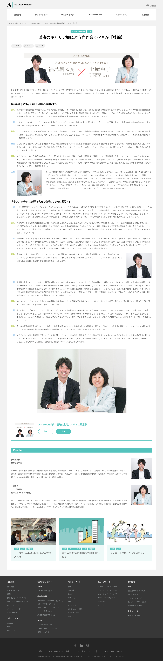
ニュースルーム (104, 582)
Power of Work (35, 23)
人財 (69, 601)
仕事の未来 (72, 590)
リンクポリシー (119, 656)
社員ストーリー (134, 615)
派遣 (41, 651)
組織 (69, 587)
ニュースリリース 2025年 (107, 590)
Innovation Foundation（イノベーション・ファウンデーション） (50, 602)
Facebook (75, 645)
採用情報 (131, 582)
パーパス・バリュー (14, 605)
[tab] (17, 14)
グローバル (72, 598)
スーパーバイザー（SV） (137, 602)
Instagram (88, 645)
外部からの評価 (43, 632)
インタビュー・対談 (75, 609)
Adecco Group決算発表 (106, 598)
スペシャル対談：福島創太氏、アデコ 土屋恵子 (61, 23)
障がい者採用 (133, 594)
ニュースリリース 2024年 (107, 594)
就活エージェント (88, 651)
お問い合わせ (12, 613)
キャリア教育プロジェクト (47, 611)
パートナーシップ (14, 609)
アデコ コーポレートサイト (16, 23)
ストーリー (102, 605)
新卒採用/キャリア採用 (136, 591)
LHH (9, 627)
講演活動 (101, 601)
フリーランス (103, 651)
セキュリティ (106, 656)
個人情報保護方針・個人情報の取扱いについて (69, 656)
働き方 (70, 594)
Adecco (10, 623)
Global (153, 6)
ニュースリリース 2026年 (107, 587)
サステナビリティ (44, 582)
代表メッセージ (13, 590)
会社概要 (10, 587)
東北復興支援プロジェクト (47, 615)
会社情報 (10, 582)
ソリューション (13, 618)
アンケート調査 (73, 613)
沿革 (9, 594)
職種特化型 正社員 (135, 606)
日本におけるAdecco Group (17, 601)
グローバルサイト (117, 651)
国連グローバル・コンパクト (48, 607)
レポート (71, 616)
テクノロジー (73, 605)
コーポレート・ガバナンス (47, 628)
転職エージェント (72, 651)
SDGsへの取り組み (44, 591)
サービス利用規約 (93, 656)
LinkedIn (81, 645)
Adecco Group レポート (46, 625)
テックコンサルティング (54, 651)
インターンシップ (134, 598)
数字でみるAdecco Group (16, 598)
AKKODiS (11, 630)
